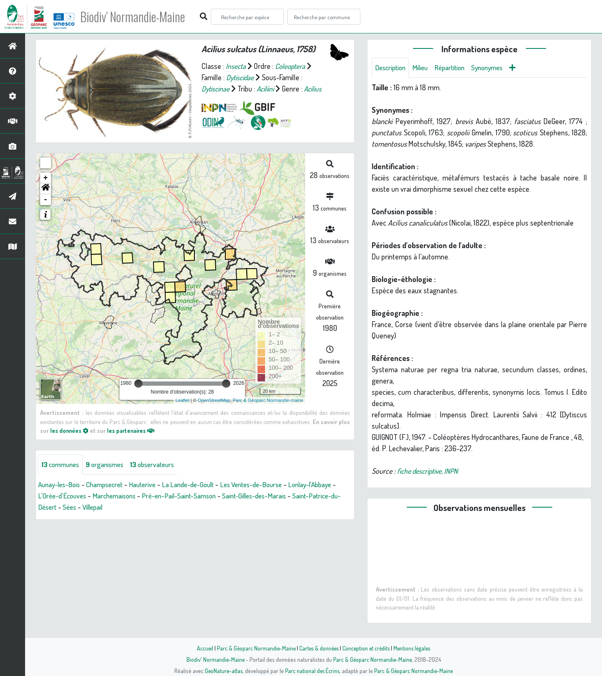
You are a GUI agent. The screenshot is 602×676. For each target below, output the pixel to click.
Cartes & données (318, 648)
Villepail (148, 510)
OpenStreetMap (214, 403)
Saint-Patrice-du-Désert (74, 510)
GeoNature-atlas (222, 670)
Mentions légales (414, 648)
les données (69, 433)
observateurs (160, 467)
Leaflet (182, 403)
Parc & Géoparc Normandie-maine (268, 403)
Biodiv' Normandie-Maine (137, 16)
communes (62, 467)
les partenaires (133, 433)
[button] (45, 191)
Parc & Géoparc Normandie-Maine (253, 648)
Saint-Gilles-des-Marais (298, 498)
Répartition (455, 67)
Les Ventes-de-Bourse (266, 487)
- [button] (45, 203)
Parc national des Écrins (312, 670)
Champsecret (110, 487)
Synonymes (495, 67)
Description (391, 67)
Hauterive (150, 487)
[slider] (138, 386)
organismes (109, 467)
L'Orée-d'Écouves (94, 498)
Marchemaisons (150, 498)
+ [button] (45, 181)
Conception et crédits (366, 648)
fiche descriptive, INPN (429, 471)
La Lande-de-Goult (198, 487)
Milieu (423, 67)
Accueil (201, 648)
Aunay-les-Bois (61, 487)
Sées (123, 510)
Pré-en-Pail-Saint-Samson (218, 498)
